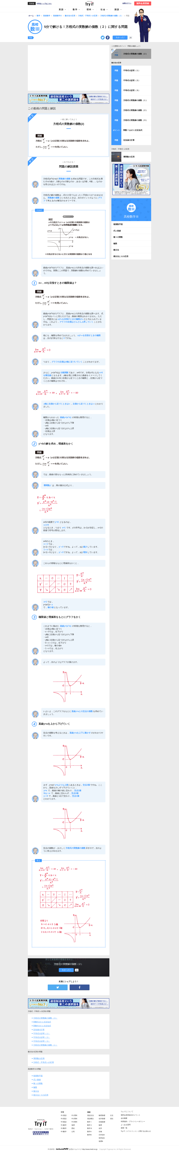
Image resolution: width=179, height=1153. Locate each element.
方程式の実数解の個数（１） (45, 1045)
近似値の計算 (39, 1030)
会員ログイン (126, 3)
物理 (100, 1125)
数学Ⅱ (89, 1125)
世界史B (102, 1138)
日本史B (102, 1135)
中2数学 (64, 1128)
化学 (100, 1128)
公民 (73, 1131)
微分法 (36, 1091)
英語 (61, 9)
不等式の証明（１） (41, 1033)
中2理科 (74, 1119)
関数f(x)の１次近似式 (42, 1022)
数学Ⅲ (89, 1128)
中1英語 (64, 1115)
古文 (111, 1115)
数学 (75, 9)
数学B (89, 1135)
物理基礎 (102, 1115)
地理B (101, 1141)
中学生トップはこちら (44, 3)
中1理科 (74, 1115)
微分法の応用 (116, 63)
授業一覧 (124, 1128)
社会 (103, 9)
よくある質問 (126, 1125)
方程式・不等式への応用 (43, 1062)
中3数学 (64, 1131)
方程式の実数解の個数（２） (135, 54)
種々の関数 (38, 1083)
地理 (73, 1125)
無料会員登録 (142, 3)
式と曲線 (37, 1080)
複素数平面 (38, 1076)
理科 (89, 9)
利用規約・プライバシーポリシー (133, 1121)
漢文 (111, 1119)
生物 (100, 1131)
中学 (62, 1112)
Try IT (89, 3)
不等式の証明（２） (41, 1037)
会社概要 (124, 1118)
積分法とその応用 (40, 1095)
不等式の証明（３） (41, 1041)
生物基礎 (102, 1122)
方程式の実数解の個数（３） (45, 1018)
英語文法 (90, 1115)
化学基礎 (102, 1119)
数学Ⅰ (89, 1122)
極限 (35, 1087)
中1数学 (64, 1125)
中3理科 (74, 1122)
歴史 (73, 1128)
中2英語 (64, 1119)
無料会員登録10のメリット (130, 1115)
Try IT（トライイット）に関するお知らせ (136, 1131)
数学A (89, 1131)
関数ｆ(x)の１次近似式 (132, 130)
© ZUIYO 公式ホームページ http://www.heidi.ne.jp (72, 1149)
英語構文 (90, 1119)
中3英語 (64, 1122)
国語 (116, 9)
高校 (88, 1112)
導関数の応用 (39, 1058)
